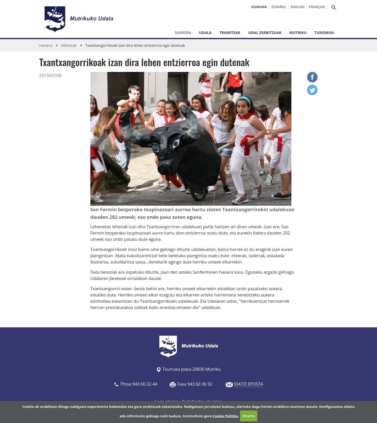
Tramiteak (229, 32)
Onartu (249, 415)
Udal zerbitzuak (264, 32)
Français (317, 7)
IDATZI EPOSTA (248, 384)
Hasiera (45, 45)
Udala (205, 32)
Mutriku (298, 32)
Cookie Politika (225, 415)
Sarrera (183, 32)
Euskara (259, 7)
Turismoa (324, 32)
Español (278, 7)
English (297, 7)
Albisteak (68, 45)
